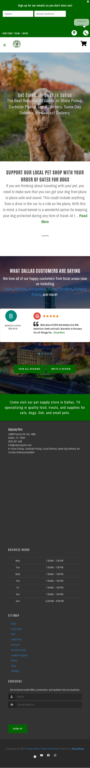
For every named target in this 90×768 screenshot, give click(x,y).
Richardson (37, 289)
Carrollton (65, 289)
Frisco (36, 294)
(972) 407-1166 (15, 441)
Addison (21, 289)
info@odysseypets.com (19, 445)
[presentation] (15, 22)
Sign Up (18, 728)
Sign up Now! (81, 22)
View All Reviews (29, 368)
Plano (51, 289)
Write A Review (61, 368)
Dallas (8, 289)
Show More (59, 331)
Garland (80, 289)
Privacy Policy (32, 749)
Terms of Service (49, 749)
